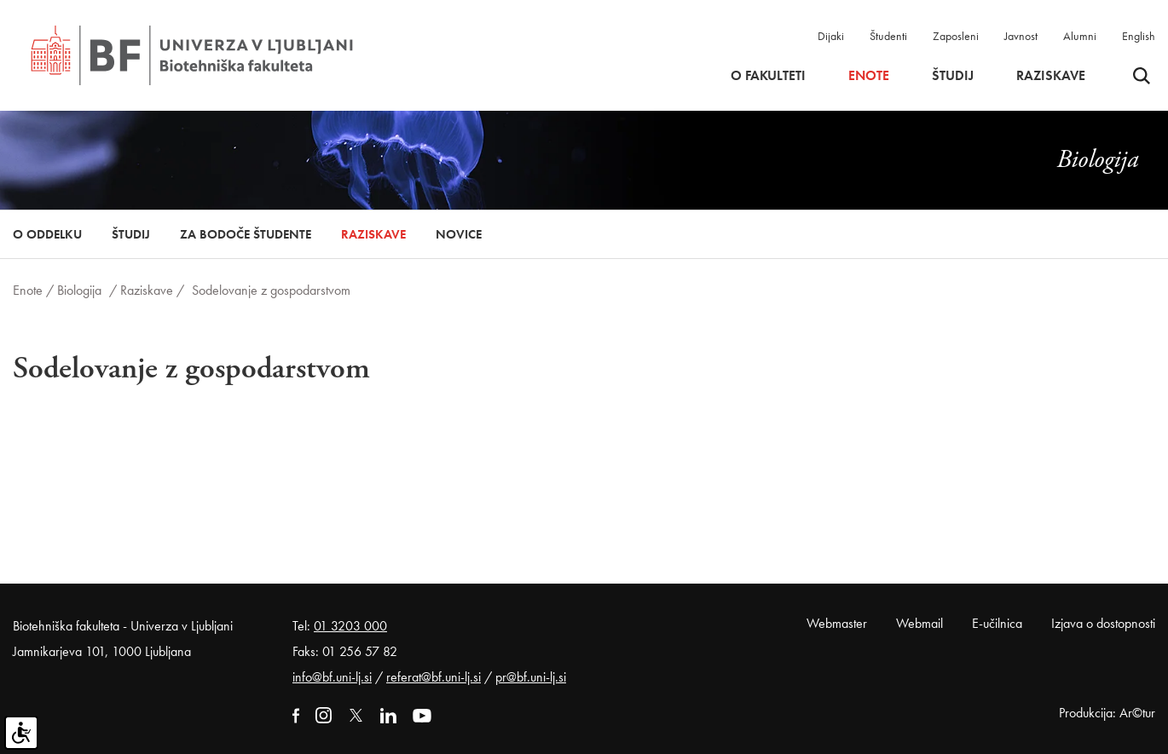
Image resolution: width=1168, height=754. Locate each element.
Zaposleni (956, 35)
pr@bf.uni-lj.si (530, 677)
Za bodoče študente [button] (245, 234)
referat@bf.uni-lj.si (433, 677)
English (1138, 35)
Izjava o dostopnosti (1103, 623)
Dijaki (831, 35)
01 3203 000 (350, 626)
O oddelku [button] (47, 234)
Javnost (1021, 35)
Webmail (919, 623)
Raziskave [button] (1050, 75)
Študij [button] (953, 75)
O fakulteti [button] (768, 75)
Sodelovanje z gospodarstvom (271, 290)
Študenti (888, 35)
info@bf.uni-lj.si (332, 677)
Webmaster (837, 623)
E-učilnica (997, 623)
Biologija (79, 290)
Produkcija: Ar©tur (1107, 713)
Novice (459, 234)
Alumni (1079, 35)
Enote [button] (868, 75)
